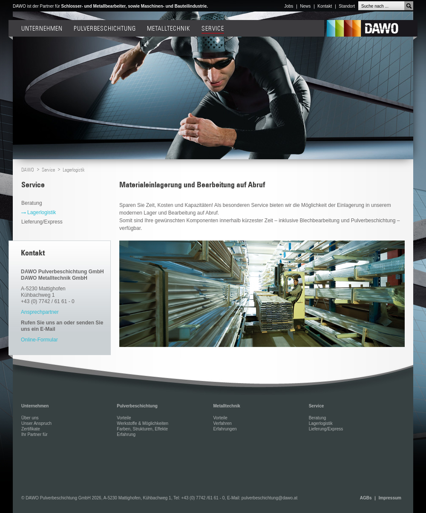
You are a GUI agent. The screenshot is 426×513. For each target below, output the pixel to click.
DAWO (372, 30)
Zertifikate (30, 429)
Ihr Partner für (34, 434)
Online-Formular (39, 340)
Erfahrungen (224, 429)
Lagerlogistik (74, 169)
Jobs (288, 6)
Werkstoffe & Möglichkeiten (142, 423)
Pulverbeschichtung (105, 28)
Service (212, 28)
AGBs (366, 498)
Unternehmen (42, 28)
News (305, 6)
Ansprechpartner (40, 312)
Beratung (32, 203)
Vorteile (124, 418)
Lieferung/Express (42, 222)
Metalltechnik (168, 28)
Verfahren (222, 423)
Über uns (30, 418)
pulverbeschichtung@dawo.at (269, 498)
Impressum (390, 498)
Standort (347, 6)
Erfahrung (126, 434)
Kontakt (324, 6)
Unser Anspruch (36, 423)
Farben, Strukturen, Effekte (142, 429)
